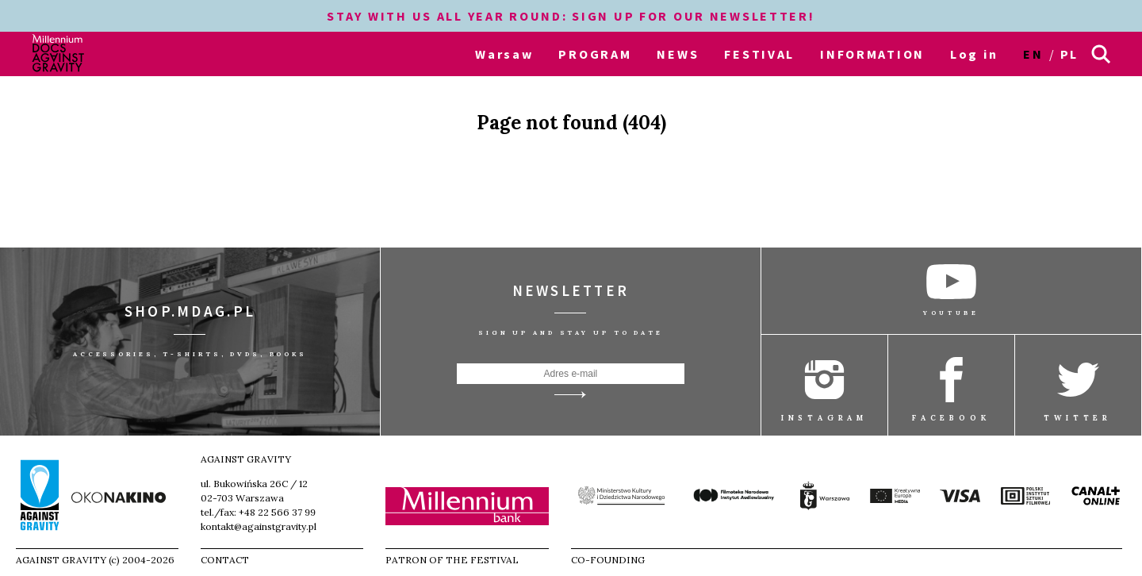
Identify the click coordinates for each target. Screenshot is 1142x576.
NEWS (678, 54)
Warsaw (504, 54)
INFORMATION (872, 54)
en (1033, 54)
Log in (974, 54)
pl (1069, 54)
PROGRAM (594, 54)
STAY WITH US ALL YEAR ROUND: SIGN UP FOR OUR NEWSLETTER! (570, 16)
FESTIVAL (759, 54)
